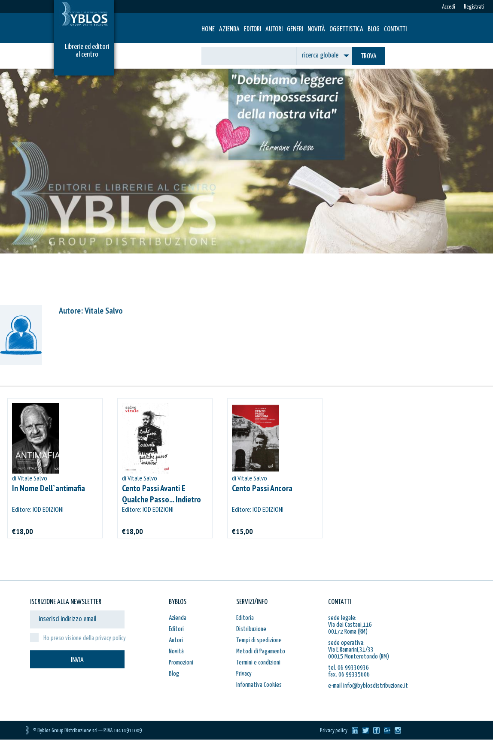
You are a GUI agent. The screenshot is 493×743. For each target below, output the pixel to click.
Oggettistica (346, 29)
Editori (252, 29)
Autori (274, 29)
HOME (208, 29)
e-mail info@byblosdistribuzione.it (368, 686)
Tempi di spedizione (259, 640)
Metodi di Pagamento (260, 651)
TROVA (369, 56)
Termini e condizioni (258, 662)
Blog (374, 29)
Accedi (448, 7)
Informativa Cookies (259, 685)
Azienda (229, 29)
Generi (295, 29)
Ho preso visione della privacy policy (84, 638)
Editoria (245, 618)
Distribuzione (251, 629)
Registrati (474, 7)
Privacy (244, 674)
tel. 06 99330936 (348, 667)
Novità (316, 29)
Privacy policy (333, 731)
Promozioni (181, 662)
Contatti (395, 29)
